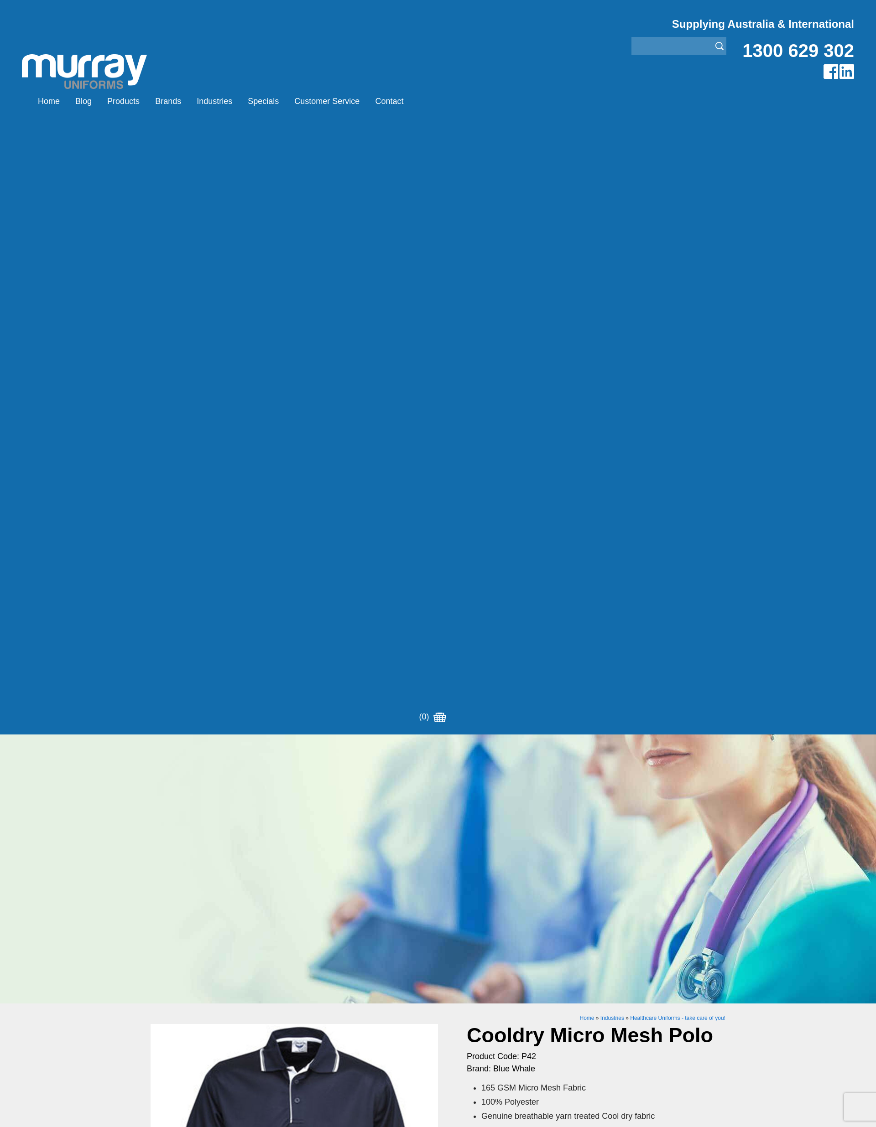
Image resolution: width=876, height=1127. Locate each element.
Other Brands (316, 999)
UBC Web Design (378, 1114)
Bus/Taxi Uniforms (467, 976)
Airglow (306, 964)
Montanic (309, 987)
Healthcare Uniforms (471, 987)
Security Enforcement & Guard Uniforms (503, 1021)
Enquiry (541, 736)
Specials (263, 101)
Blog (83, 101)
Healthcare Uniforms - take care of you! (677, 409)
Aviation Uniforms (466, 964)
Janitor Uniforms (464, 999)
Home (49, 101)
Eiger (302, 976)
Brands (168, 101)
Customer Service (327, 101)
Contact (389, 101)
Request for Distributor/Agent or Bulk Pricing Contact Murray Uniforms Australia (438, 845)
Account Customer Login (190, 1044)
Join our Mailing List (438, 890)
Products (123, 101)
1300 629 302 (798, 51)
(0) (432, 101)
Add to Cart (542, 708)
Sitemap (317, 1114)
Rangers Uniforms (467, 1010)
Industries (214, 101)
